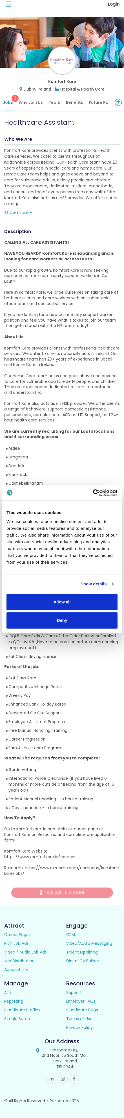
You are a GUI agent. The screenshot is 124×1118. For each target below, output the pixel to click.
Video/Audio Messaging (89, 943)
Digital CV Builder (82, 961)
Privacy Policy (79, 1027)
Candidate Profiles (22, 1010)
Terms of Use (79, 1019)
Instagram (63, 1079)
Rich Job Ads (16, 943)
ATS (8, 992)
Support (74, 992)
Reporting (13, 1001)
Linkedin (51, 1079)
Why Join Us (31, 102)
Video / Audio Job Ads (25, 952)
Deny (62, 620)
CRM (70, 934)
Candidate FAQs (82, 1010)
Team (54, 102)
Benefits (74, 102)
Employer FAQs (81, 1001)
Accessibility (16, 969)
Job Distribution (19, 961)
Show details (94, 583)
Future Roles (101, 102)
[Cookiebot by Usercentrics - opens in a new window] (93, 493)
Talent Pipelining (82, 952)
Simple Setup (17, 1019)
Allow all (62, 601)
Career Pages (17, 934)
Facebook (74, 1079)
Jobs (10, 100)
